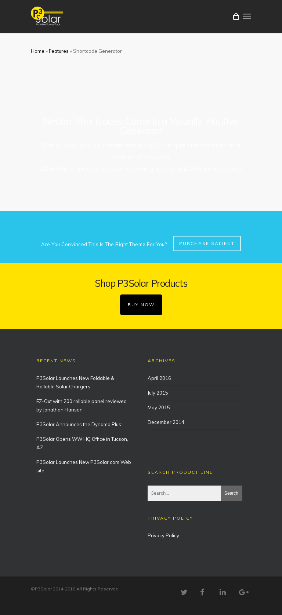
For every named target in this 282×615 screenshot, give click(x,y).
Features (59, 51)
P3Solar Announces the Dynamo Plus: (79, 424)
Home (37, 51)
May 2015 (159, 407)
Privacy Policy (163, 535)
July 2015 (158, 393)
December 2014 (166, 422)
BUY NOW (141, 304)
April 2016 (159, 378)
